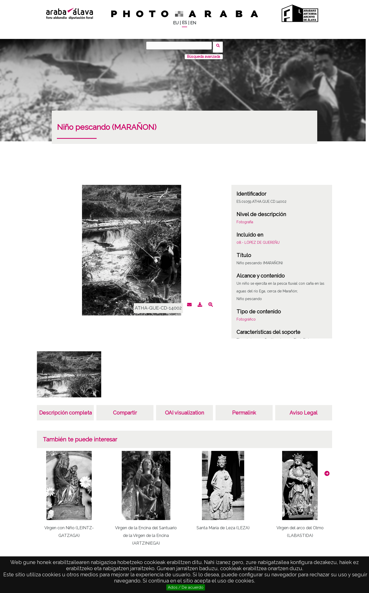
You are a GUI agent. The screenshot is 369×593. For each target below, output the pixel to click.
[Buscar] (180, 45)
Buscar (219, 45)
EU (176, 22)
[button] (327, 470)
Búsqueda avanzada (203, 53)
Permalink (244, 410)
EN (193, 22)
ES (184, 22)
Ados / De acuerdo (185, 587)
